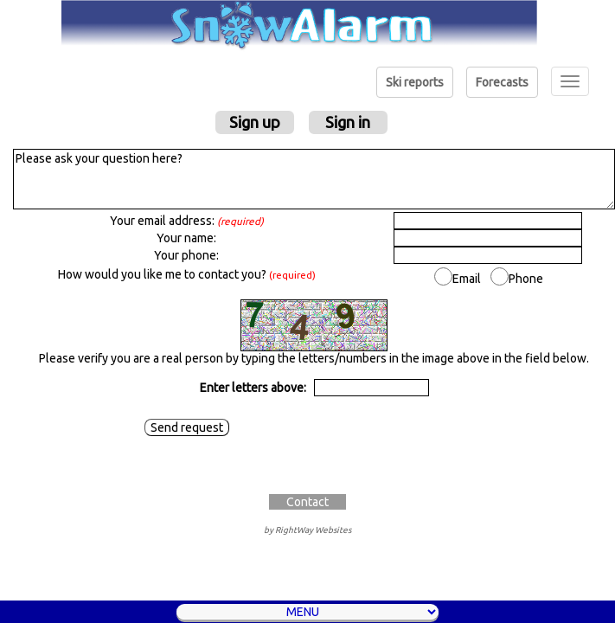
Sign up (254, 122)
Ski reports (415, 82)
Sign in (347, 122)
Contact (307, 502)
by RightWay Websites (307, 530)
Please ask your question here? (314, 179)
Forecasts (502, 82)
